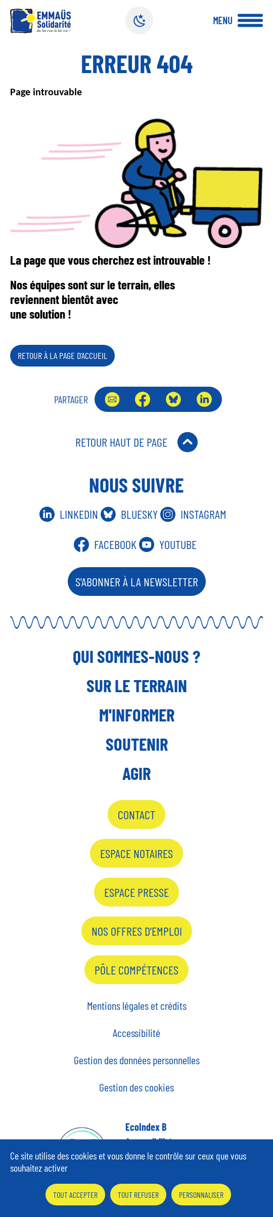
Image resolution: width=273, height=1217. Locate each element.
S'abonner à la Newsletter (136, 581)
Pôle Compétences (136, 969)
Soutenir (137, 744)
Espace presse (136, 892)
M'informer (136, 714)
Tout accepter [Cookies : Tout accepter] (75, 1194)
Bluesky (173, 399)
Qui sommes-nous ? (136, 656)
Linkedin (79, 514)
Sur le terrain (136, 685)
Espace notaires (136, 853)
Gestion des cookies (136, 1087)
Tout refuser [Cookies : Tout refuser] (138, 1194)
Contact (136, 814)
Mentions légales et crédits (137, 1005)
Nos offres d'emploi (137, 931)
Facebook (142, 399)
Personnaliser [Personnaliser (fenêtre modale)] (201, 1194)
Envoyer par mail (112, 399)
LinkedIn (204, 399)
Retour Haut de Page (121, 442)
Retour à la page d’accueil (62, 355)
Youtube (178, 544)
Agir (136, 773)
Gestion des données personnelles (137, 1060)
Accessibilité (136, 1032)
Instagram (203, 514)
